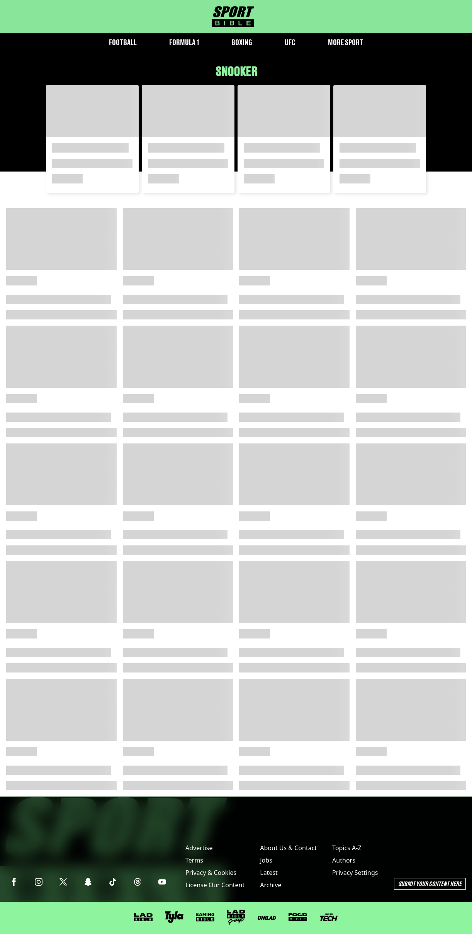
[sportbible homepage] (233, 16)
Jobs (266, 860)
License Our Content (214, 885)
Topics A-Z (346, 848)
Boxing (241, 42)
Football (123, 42)
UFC (290, 42)
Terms (194, 860)
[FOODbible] (298, 917)
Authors (343, 860)
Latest (269, 872)
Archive (270, 885)
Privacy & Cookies (210, 872)
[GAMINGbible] (205, 917)
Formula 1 (184, 42)
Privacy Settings (355, 872)
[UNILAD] (267, 918)
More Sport (345, 42)
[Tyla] (174, 917)
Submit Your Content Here (430, 883)
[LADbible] (143, 917)
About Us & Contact (288, 848)
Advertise (198, 848)
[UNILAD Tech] (328, 917)
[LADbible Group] (236, 917)
